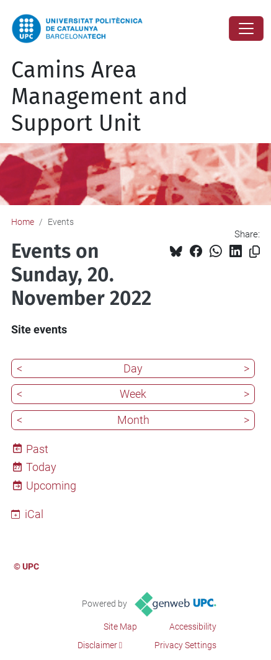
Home (22, 222)
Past (37, 448)
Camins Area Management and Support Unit (99, 96)
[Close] (246, 28)
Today (41, 466)
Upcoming (51, 485)
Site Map (120, 626)
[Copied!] (254, 252)
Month (133, 419)
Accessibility (192, 626)
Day (133, 368)
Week (133, 393)
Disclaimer (97, 645)
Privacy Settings (185, 645)
